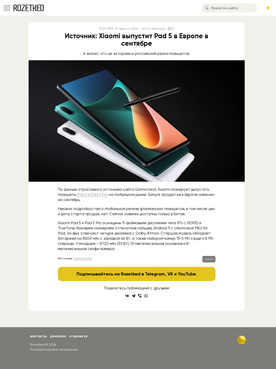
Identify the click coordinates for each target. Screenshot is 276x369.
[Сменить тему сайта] (268, 7)
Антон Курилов (153, 28)
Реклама (58, 336)
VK (170, 274)
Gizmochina (83, 258)
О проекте (78, 336)
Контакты (38, 336)
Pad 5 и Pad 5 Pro (92, 194)
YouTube (187, 274)
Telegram (155, 274)
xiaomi (209, 259)
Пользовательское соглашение (54, 349)
